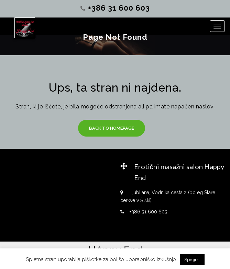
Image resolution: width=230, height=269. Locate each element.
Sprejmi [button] (192, 259)
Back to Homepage (111, 128)
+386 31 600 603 (119, 7)
